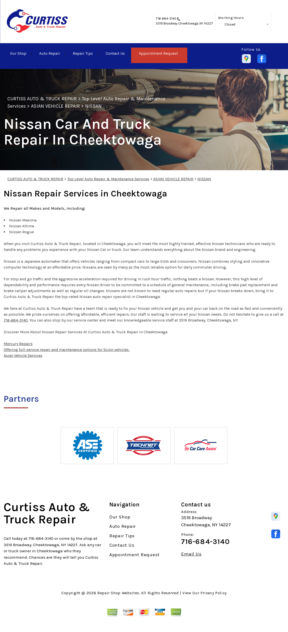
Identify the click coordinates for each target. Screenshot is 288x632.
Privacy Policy (213, 593)
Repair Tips (83, 53)
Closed (230, 24)
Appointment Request (158, 53)
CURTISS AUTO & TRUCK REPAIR (42, 99)
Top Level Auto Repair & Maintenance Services (108, 179)
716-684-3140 (166, 18)
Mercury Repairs (18, 343)
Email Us (191, 554)
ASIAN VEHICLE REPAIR (55, 106)
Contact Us (115, 53)
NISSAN (93, 106)
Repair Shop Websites (118, 593)
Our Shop (18, 53)
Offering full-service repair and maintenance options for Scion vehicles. (66, 349)
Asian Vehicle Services (23, 355)
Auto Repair (49, 53)
